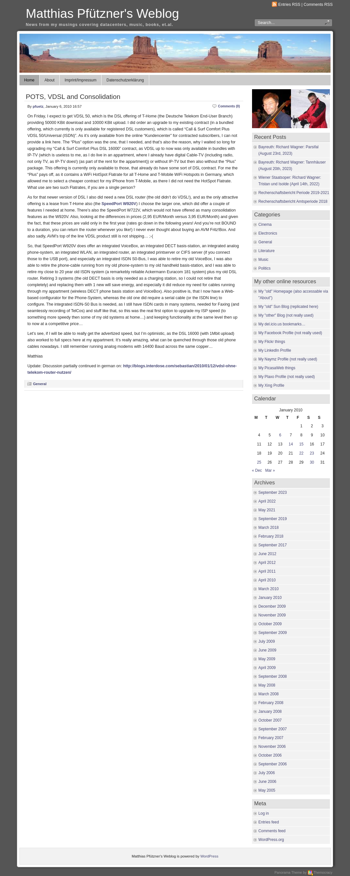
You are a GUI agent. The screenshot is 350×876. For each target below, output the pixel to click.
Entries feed (269, 822)
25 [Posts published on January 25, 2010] (259, 462)
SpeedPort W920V (119, 203)
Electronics (268, 233)
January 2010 (270, 597)
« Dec (257, 470)
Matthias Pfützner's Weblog (102, 13)
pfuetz (38, 106)
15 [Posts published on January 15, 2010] (301, 444)
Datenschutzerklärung (125, 80)
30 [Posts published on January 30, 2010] (312, 462)
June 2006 (267, 781)
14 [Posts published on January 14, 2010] (291, 444)
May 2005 (267, 790)
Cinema (265, 224)
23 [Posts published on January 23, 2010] (312, 453)
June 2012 (267, 554)
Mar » (270, 470)
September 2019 (273, 519)
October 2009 (270, 624)
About (49, 80)
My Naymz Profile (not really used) (288, 359)
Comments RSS (318, 4)
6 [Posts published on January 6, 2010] (280, 435)
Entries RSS (289, 4)
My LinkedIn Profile (275, 350)
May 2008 (267, 685)
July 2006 (267, 773)
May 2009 (267, 659)
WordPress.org (271, 839)
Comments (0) (229, 106)
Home (29, 80)
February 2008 (271, 702)
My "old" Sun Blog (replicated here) (288, 306)
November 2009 (272, 615)
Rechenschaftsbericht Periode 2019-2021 (294, 192)
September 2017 (273, 545)
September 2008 (273, 676)
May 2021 (267, 510)
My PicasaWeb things (277, 368)
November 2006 (272, 746)
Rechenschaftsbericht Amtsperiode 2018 (293, 201)
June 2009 (267, 650)
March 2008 (269, 694)
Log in (264, 813)
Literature (267, 251)
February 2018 (271, 536)
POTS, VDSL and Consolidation (73, 96)
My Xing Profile (271, 385)
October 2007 (270, 720)
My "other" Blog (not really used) (286, 315)
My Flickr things (272, 341)
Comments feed (272, 831)
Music (264, 259)
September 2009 (273, 632)
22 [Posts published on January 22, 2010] (301, 453)
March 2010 (269, 589)
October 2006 (270, 755)
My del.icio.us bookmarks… (282, 324)
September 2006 (273, 764)
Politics (265, 268)
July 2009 (267, 641)
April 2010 (267, 580)
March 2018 (269, 527)
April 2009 (267, 667)
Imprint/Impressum (80, 80)
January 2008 (270, 711)
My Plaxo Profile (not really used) (287, 376)
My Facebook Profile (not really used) (290, 333)
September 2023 (273, 492)
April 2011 (267, 571)
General (40, 384)
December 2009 (272, 606)
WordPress (209, 856)
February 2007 (271, 738)
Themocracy (320, 872)
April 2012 (267, 562)
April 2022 (267, 501)
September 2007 (273, 729)
